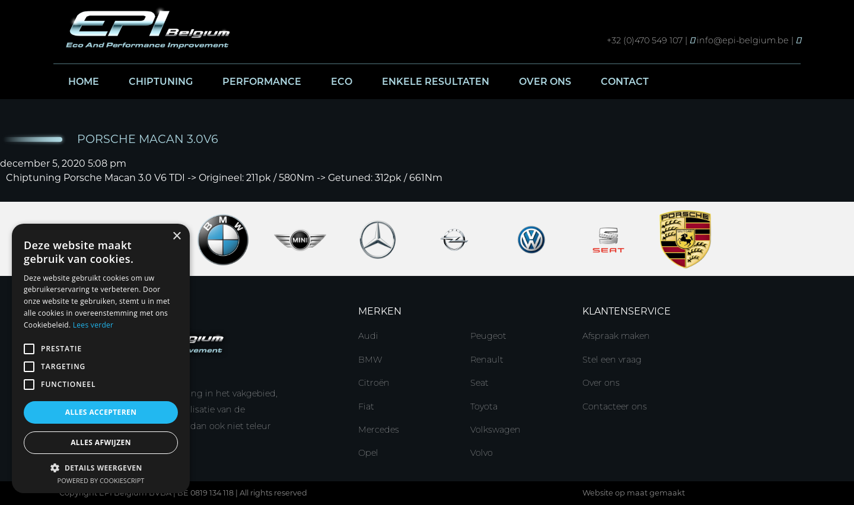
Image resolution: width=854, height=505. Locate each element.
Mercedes (378, 429)
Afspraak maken (616, 336)
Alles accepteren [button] (101, 412)
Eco (341, 81)
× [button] (176, 236)
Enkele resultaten (435, 81)
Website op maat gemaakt (633, 492)
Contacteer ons (614, 406)
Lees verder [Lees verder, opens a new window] (93, 325)
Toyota (484, 406)
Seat (479, 382)
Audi (368, 336)
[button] (101, 467)
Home (83, 81)
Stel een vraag (612, 359)
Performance (261, 81)
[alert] (101, 358)
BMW (370, 359)
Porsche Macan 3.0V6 (147, 139)
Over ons (545, 81)
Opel (368, 452)
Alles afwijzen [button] (101, 442)
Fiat (366, 406)
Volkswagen (495, 429)
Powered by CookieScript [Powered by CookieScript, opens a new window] (101, 480)
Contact (625, 81)
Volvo (481, 452)
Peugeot (488, 336)
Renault (487, 359)
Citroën (374, 382)
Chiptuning (161, 81)
